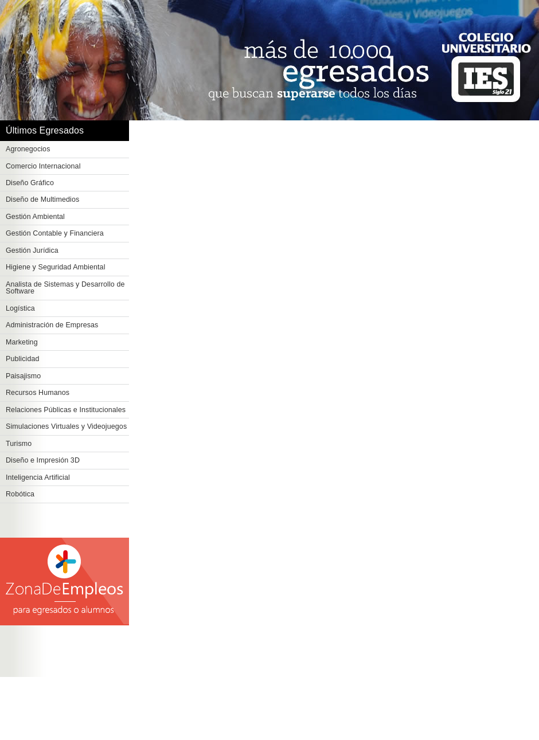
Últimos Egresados (45, 130)
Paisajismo (23, 376)
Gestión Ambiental (35, 216)
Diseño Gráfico (30, 182)
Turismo (19, 443)
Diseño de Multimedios (42, 199)
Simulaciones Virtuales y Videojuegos (66, 426)
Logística (20, 308)
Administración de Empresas (52, 325)
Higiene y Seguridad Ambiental (56, 267)
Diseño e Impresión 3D (43, 460)
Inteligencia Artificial (38, 477)
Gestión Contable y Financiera (55, 233)
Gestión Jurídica (32, 250)
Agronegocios (28, 149)
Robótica (20, 494)
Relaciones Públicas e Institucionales (66, 409)
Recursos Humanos (37, 392)
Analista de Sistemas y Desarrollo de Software (65, 288)
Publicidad (23, 358)
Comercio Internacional (43, 166)
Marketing (22, 342)
